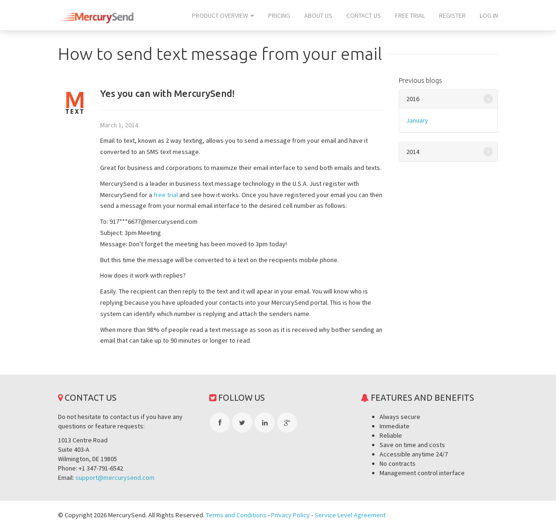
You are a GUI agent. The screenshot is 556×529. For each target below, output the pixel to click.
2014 (412, 151)
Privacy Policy (290, 515)
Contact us (363, 15)
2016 (412, 99)
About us (318, 15)
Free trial (410, 15)
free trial (166, 195)
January (417, 120)
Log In (489, 15)
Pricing (279, 15)
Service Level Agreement (350, 515)
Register (452, 15)
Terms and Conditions (236, 515)
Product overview (223, 15)
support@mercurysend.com (114, 477)
